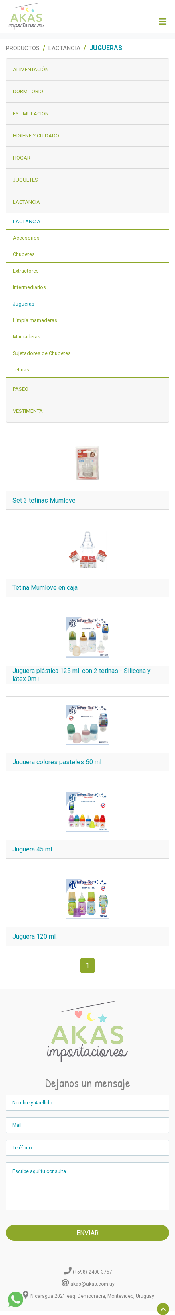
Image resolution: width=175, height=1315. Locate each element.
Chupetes (24, 254)
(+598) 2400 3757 (92, 1272)
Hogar (21, 158)
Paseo (20, 389)
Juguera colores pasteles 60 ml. (57, 762)
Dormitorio (28, 91)
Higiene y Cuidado (36, 136)
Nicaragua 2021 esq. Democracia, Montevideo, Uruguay (92, 1296)
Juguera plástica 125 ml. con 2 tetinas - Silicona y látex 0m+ (81, 675)
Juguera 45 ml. (32, 849)
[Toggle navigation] (162, 21)
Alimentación (31, 69)
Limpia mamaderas (35, 320)
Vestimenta (28, 411)
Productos (23, 48)
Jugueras (23, 304)
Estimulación (31, 114)
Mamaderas (26, 337)
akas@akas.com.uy (92, 1284)
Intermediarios (29, 287)
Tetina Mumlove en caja (45, 587)
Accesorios (26, 238)
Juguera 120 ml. (34, 936)
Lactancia (64, 48)
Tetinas (21, 370)
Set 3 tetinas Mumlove (44, 500)
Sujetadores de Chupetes (42, 353)
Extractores (26, 271)
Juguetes (25, 180)
